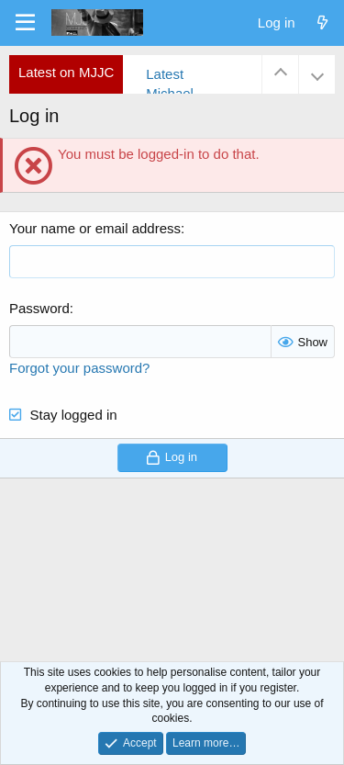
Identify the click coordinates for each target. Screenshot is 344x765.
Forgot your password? (79, 368)
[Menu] (25, 23)
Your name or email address (95, 228)
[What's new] (322, 22)
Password (39, 308)
